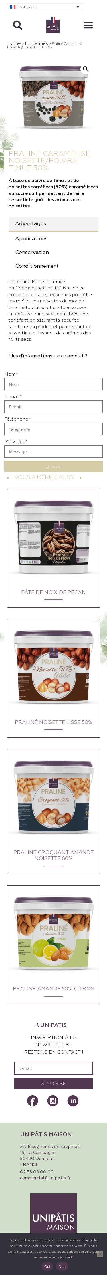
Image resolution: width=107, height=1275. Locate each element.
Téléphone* (17, 419)
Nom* (11, 374)
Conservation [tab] (32, 252)
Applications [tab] (31, 238)
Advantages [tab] (30, 223)
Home (14, 43)
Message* (15, 441)
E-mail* (13, 396)
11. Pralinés (36, 43)
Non (62, 1266)
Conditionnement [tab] (37, 266)
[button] (44, 7)
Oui (47, 1266)
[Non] (100, 1254)
